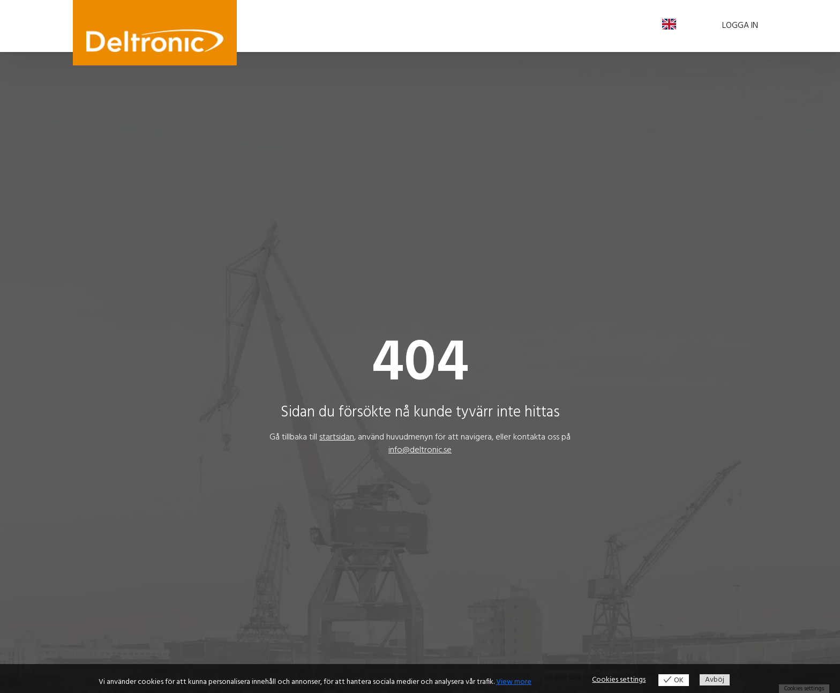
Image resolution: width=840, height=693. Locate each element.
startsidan (336, 437)
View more (513, 682)
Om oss (450, 25)
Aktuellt (408, 25)
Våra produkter (295, 25)
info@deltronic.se (420, 450)
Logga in (740, 26)
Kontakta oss (503, 25)
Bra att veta (359, 25)
